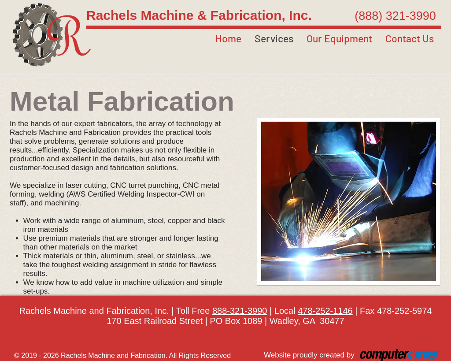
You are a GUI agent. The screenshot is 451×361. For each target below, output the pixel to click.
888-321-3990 (239, 311)
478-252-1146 (325, 311)
